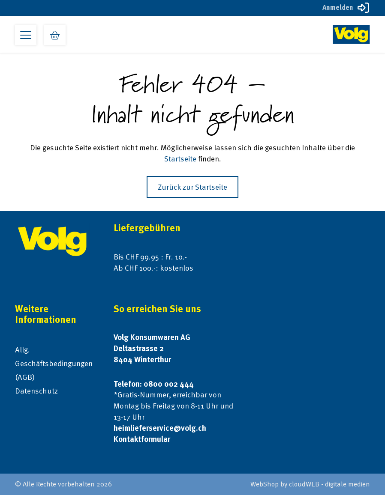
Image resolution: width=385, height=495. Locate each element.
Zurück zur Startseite (192, 187)
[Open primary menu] (25, 35)
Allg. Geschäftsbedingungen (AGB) (54, 363)
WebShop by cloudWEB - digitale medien (310, 484)
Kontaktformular (142, 439)
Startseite (180, 159)
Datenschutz (36, 391)
